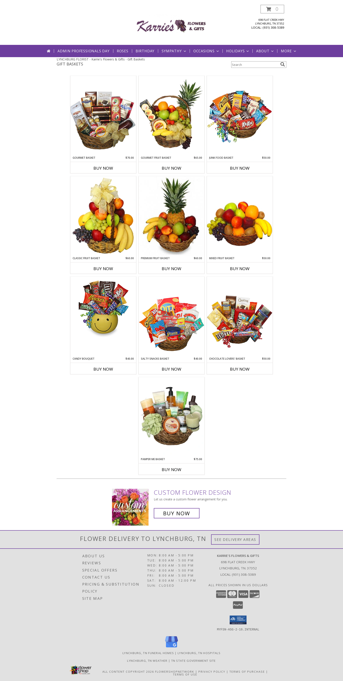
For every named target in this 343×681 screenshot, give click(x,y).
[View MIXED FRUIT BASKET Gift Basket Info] (240, 216)
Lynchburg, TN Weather (147, 660)
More (289, 51)
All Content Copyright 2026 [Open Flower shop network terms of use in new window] (128, 671)
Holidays (238, 51)
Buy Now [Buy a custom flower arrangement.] (176, 513)
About (265, 51)
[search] (282, 64)
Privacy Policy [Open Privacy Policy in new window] (211, 671)
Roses (122, 51)
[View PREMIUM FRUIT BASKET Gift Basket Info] (171, 216)
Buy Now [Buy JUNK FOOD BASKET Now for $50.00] (240, 168)
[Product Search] (254, 65)
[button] (272, 9)
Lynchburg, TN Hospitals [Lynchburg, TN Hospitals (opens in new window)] (199, 653)
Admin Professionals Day (83, 51)
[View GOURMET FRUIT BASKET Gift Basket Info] (171, 116)
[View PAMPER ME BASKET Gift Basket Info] (171, 417)
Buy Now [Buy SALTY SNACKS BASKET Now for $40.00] (171, 369)
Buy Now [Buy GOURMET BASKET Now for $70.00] (103, 168)
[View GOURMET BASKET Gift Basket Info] (103, 115)
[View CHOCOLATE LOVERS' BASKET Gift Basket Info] (240, 316)
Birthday (145, 51)
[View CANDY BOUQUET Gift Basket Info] (103, 308)
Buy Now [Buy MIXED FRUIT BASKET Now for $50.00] (240, 268)
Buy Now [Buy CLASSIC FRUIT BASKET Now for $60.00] (103, 268)
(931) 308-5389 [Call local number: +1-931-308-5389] (273, 27)
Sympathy (174, 51)
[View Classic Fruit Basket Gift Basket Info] (103, 216)
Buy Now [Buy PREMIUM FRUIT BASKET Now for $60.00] (171, 268)
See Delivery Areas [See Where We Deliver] (235, 539)
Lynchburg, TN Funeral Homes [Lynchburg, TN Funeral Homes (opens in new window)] (148, 653)
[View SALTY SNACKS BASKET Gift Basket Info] (171, 316)
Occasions (206, 51)
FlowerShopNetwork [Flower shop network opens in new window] (174, 671)
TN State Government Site (193, 660)
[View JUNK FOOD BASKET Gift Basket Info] (240, 116)
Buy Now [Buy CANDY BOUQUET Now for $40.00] (103, 369)
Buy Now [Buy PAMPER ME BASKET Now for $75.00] (171, 469)
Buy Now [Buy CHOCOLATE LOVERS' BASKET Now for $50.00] (240, 369)
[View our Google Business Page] (171, 647)
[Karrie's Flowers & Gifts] (171, 25)
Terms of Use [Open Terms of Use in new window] (185, 674)
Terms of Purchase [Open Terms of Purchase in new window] (247, 671)
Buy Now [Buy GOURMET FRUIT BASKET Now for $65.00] (171, 168)
